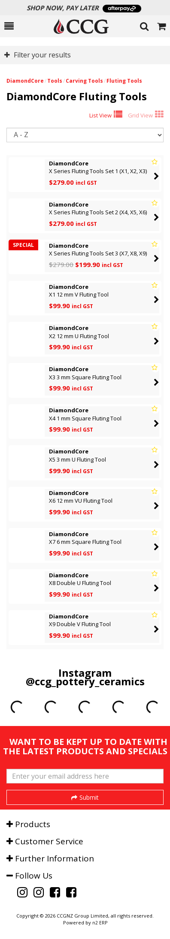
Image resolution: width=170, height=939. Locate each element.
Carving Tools (84, 80)
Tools (54, 80)
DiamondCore (25, 80)
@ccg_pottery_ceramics (85, 681)
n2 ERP (99, 923)
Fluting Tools (124, 80)
